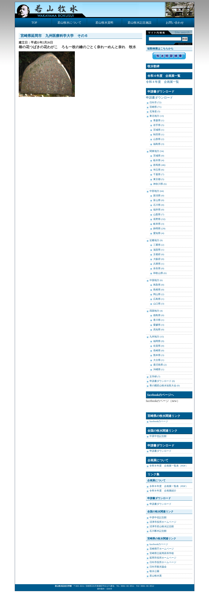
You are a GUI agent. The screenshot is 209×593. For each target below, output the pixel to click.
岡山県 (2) (158, 294)
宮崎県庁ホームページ (161, 548)
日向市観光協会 (158, 566)
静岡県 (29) (159, 228)
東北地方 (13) (156, 116)
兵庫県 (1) (158, 263)
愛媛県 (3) (158, 324)
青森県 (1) (158, 120)
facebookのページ (158, 421)
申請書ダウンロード (159, 97)
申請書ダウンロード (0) (162, 381)
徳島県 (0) (158, 315)
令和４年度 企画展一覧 (162, 81)
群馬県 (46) (159, 165)
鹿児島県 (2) (160, 364)
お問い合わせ (175, 22)
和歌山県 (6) (160, 273)
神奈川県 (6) (160, 183)
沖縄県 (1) (158, 369)
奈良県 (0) (158, 268)
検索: (168, 35)
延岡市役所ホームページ (162, 557)
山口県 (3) (158, 303)
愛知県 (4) (158, 233)
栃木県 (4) (158, 160)
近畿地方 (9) (156, 240)
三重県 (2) (158, 244)
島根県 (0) (158, 289)
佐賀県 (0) (158, 345)
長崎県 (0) (158, 350)
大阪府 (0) (158, 259)
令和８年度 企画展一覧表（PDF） (168, 465)
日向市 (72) (155, 102)
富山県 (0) (158, 200)
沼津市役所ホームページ (162, 522)
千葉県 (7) (158, 174)
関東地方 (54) (156, 151)
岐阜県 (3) (158, 223)
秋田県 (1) (158, 134)
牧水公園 (154, 571)
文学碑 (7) (154, 376)
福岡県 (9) (158, 341)
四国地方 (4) (156, 311)
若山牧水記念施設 (140, 22)
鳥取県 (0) (158, 284)
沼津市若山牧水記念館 (161, 526)
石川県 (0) (158, 204)
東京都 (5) (158, 179)
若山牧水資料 (104, 22)
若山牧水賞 (155, 575)
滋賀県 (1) (158, 249)
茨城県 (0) (158, 155)
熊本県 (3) (158, 355)
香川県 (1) (158, 320)
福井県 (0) (158, 209)
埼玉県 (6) (158, 169)
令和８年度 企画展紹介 (162, 490)
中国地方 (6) (156, 280)
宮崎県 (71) (155, 107)
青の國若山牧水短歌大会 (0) (164, 385)
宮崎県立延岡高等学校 (161, 553)
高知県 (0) (158, 329)
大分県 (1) (158, 360)
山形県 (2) (158, 139)
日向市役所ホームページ (162, 562)
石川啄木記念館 (158, 531)
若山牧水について (69, 22)
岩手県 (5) (158, 125)
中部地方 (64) (156, 191)
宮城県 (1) (158, 129)
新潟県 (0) (158, 195)
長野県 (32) (159, 219)
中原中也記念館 (158, 436)
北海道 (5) (154, 111)
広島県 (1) (158, 299)
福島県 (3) (158, 144)
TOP (34, 22)
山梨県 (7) (158, 214)
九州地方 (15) (156, 336)
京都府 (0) (158, 254)
